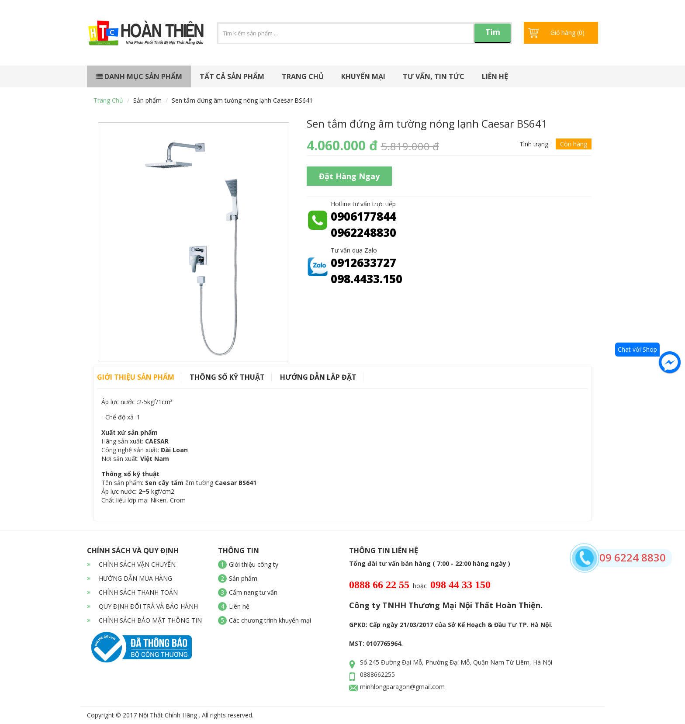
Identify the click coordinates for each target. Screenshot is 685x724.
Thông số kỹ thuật (227, 377)
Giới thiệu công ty (253, 564)
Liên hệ (495, 76)
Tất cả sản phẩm (232, 76)
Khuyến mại (363, 76)
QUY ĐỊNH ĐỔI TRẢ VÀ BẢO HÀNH (142, 606)
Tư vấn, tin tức (433, 76)
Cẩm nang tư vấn (253, 592)
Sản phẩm (147, 100)
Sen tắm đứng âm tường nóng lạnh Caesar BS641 (242, 100)
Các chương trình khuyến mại (270, 620)
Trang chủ (303, 76)
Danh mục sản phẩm (139, 76)
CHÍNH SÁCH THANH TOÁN (132, 592)
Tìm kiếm (492, 35)
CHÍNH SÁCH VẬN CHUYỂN (131, 564)
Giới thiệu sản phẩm (135, 377)
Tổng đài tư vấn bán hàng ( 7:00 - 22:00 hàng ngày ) (429, 563)
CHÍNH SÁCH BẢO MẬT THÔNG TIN (144, 620)
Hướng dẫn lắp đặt (318, 377)
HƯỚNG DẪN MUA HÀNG (129, 578)
